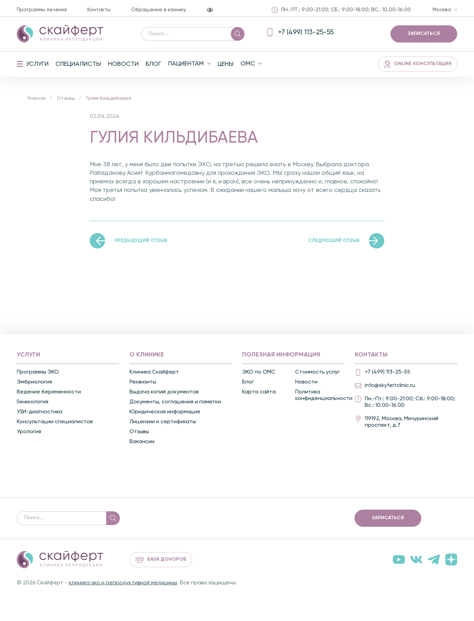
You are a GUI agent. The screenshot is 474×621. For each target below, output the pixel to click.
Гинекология (32, 402)
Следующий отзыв (334, 240)
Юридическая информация (164, 412)
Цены (225, 64)
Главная (36, 98)
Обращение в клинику (158, 9)
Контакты (99, 9)
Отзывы (66, 98)
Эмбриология (34, 382)
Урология (29, 432)
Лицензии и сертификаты (162, 422)
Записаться (424, 33)
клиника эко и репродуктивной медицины (123, 583)
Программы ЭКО (38, 372)
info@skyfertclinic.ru (390, 385)
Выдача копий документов (164, 392)
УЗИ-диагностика (39, 412)
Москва (442, 9)
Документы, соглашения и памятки (175, 402)
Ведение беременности (49, 392)
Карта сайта (259, 392)
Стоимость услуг (317, 372)
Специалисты (78, 64)
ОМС (247, 64)
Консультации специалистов (55, 422)
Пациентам (186, 64)
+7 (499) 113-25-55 (387, 372)
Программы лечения (42, 9)
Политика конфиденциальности (321, 395)
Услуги (37, 64)
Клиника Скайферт (154, 372)
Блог (153, 64)
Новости (123, 64)
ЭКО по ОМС (258, 372)
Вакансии (141, 442)
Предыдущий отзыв (140, 240)
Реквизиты (142, 382)
